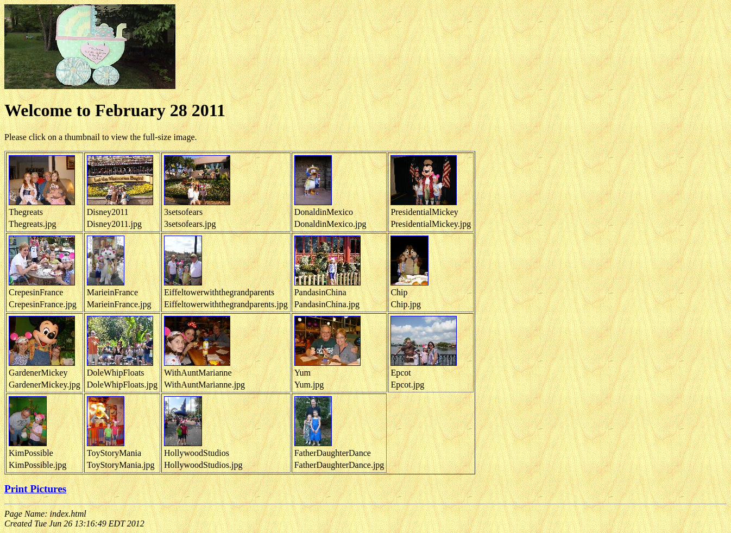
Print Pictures (35, 488)
